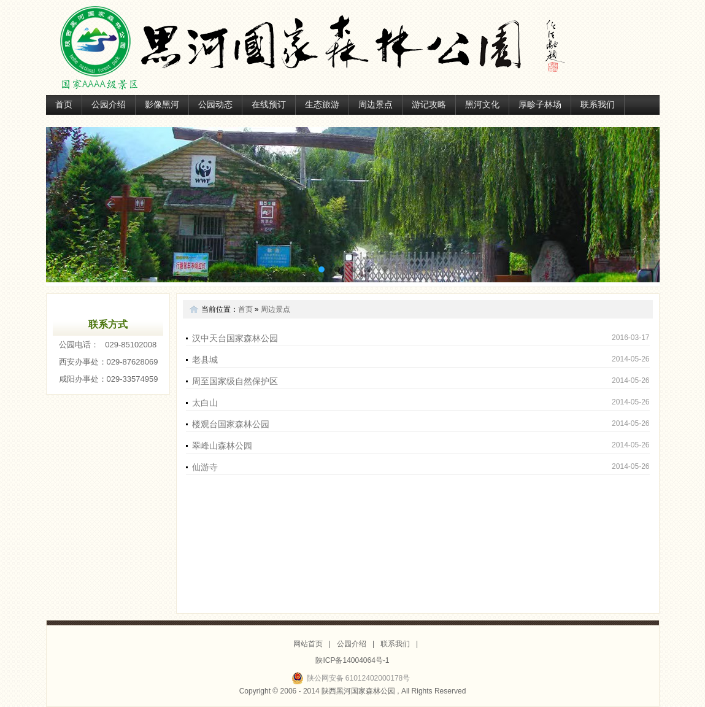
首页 (63, 104)
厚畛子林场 (539, 104)
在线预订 (269, 104)
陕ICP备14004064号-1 (352, 660)
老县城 (205, 360)
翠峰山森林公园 (222, 445)
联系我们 (597, 104)
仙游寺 (205, 467)
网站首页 (308, 643)
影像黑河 (162, 104)
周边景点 (375, 104)
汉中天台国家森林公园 (235, 338)
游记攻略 (429, 104)
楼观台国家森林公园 (230, 424)
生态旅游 (322, 104)
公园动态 (215, 104)
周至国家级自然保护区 (235, 381)
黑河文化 (482, 104)
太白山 (205, 403)
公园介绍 (108, 104)
